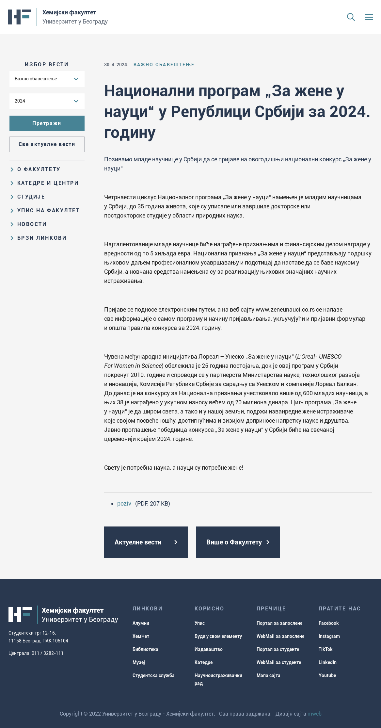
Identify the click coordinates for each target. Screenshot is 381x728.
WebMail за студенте (279, 662)
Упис (200, 623)
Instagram (329, 636)
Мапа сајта (268, 675)
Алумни (141, 623)
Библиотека (145, 649)
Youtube (327, 675)
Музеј (139, 662)
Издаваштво (209, 649)
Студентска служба (154, 675)
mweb (315, 714)
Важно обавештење (36, 78)
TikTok (326, 649)
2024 (20, 101)
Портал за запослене (279, 623)
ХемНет (141, 636)
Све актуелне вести (47, 144)
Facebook (329, 623)
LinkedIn (328, 662)
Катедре (204, 662)
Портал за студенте (278, 649)
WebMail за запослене (280, 636)
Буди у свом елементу (218, 636)
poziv (124, 503)
